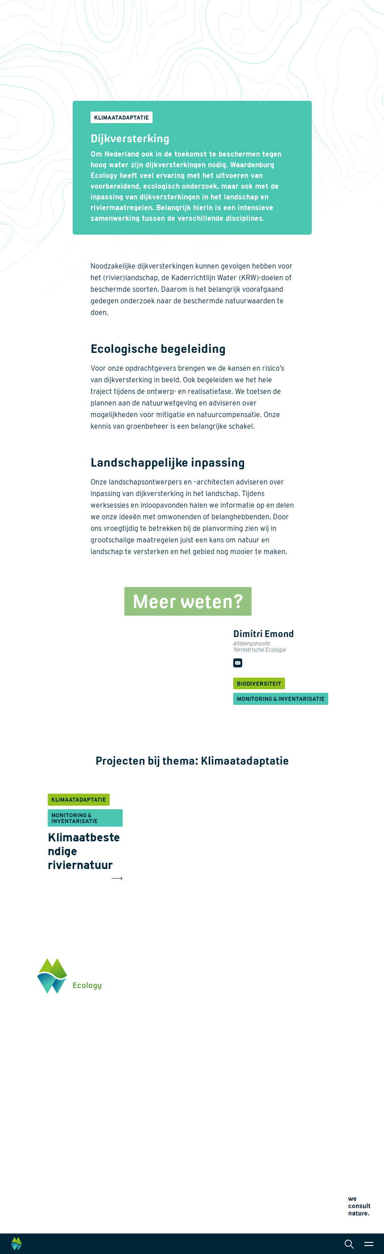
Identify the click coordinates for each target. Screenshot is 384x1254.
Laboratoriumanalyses (233, 1060)
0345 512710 (54, 1056)
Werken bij (140, 1159)
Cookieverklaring (221, 1154)
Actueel (137, 1173)
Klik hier (49, 1093)
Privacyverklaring (222, 1144)
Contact (137, 1188)
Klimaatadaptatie (150, 1088)
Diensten (214, 1020)
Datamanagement (226, 1102)
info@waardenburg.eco (70, 1065)
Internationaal (221, 1088)
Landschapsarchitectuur (236, 1074)
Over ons (138, 1143)
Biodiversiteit (144, 1035)
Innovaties (141, 1113)
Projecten (139, 1124)
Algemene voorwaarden (229, 1165)
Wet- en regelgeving (230, 1117)
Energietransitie (148, 1049)
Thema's (137, 1020)
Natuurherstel (145, 1102)
